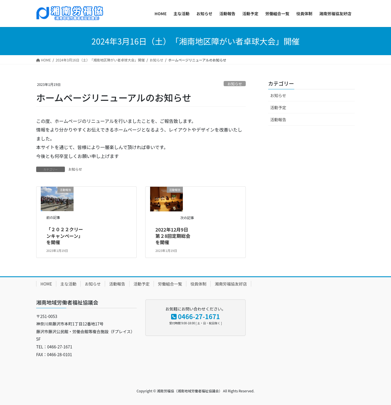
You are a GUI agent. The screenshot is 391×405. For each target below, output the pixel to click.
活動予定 (278, 107)
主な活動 (68, 284)
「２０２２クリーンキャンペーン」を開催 (64, 236)
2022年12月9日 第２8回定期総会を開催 (174, 236)
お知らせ (234, 83)
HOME (46, 284)
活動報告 (278, 119)
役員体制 (198, 284)
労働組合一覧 (170, 284)
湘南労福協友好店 (231, 284)
